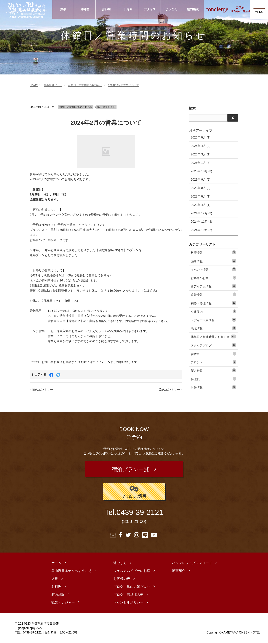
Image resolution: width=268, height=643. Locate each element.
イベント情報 (213, 269)
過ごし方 (120, 563)
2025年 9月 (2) (200, 179)
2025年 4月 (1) (200, 204)
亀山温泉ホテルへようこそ (71, 571)
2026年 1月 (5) (200, 162)
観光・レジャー (63, 602)
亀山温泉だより (53, 85)
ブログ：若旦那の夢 (128, 594)
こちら (75, 336)
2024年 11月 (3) (201, 221)
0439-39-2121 (140, 512)
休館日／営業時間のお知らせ (85, 85)
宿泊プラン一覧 (130, 469)
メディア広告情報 (213, 320)
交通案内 (213, 311)
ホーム (56, 563)
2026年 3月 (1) (200, 154)
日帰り (128, 9)
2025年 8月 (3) (200, 188)
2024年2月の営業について (123, 85)
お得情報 (213, 387)
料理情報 (213, 252)
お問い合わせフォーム (95, 362)
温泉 (63, 9)
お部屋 (106, 9)
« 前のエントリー (41, 389)
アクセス (150, 9)
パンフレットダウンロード (192, 563)
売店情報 (213, 261)
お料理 (84, 9)
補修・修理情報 (213, 303)
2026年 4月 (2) (200, 145)
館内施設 (193, 9)
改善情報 (213, 294)
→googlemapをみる (28, 628)
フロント (213, 362)
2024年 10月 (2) (201, 230)
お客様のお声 (213, 278)
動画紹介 (178, 571)
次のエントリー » (170, 389)
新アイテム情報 (213, 286)
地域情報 (213, 328)
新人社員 (213, 370)
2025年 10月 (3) (201, 171)
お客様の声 (121, 579)
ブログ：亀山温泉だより (131, 586)
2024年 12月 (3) (201, 213)
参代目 (213, 354)
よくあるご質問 (134, 491)
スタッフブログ (213, 345)
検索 (192, 108)
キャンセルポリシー (128, 602)
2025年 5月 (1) (200, 196)
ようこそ (171, 9)
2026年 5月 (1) (200, 137)
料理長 (213, 379)
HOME (34, 85)
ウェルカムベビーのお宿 (131, 571)
